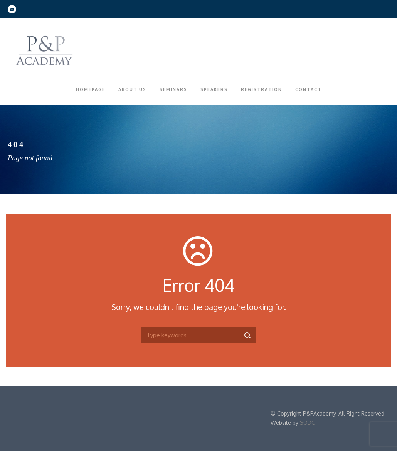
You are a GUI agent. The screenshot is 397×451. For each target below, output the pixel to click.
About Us (132, 89)
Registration (261, 89)
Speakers (214, 89)
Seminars (173, 89)
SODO (308, 422)
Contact (308, 89)
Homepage (90, 89)
